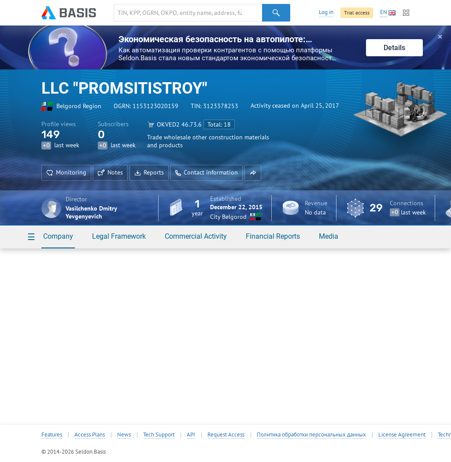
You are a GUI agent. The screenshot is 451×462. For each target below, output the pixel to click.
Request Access (225, 434)
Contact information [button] (206, 172)
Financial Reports (273, 236)
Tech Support (158, 434)
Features (51, 434)
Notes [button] (110, 172)
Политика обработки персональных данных (311, 434)
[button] (252, 173)
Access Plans (89, 434)
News (124, 434)
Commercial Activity (196, 236)
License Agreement (401, 434)
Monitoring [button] (66, 172)
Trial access (357, 12)
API (191, 434)
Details (394, 48)
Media (328, 236)
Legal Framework (119, 236)
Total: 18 (219, 124)
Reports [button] (149, 172)
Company (58, 236)
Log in (326, 12)
